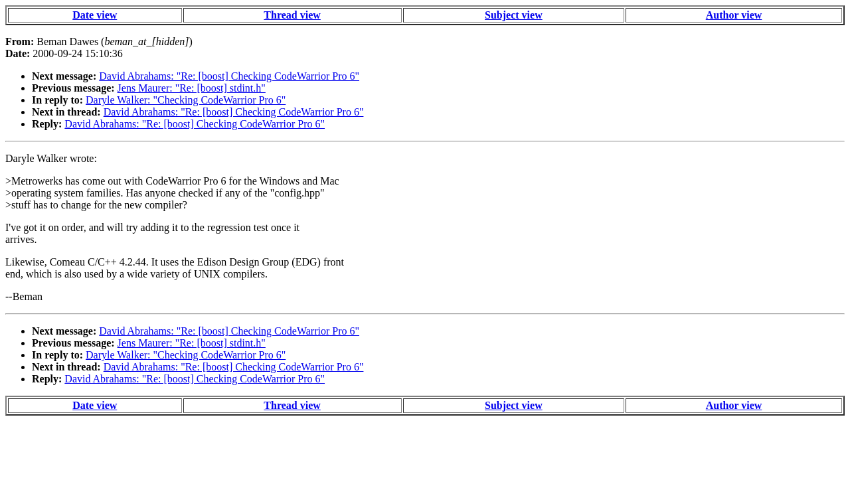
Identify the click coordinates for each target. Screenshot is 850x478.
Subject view (514, 15)
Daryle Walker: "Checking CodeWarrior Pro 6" (186, 100)
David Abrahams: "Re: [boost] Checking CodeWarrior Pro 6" (229, 76)
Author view (734, 15)
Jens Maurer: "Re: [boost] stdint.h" (192, 88)
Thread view (292, 15)
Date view (94, 15)
